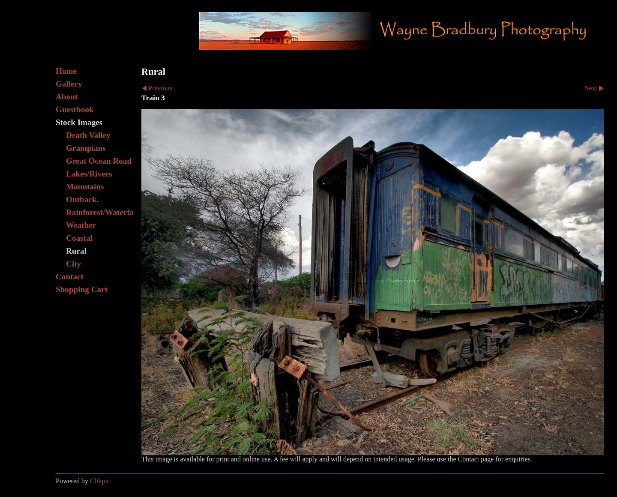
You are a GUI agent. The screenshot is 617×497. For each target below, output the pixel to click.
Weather (81, 225)
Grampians (86, 148)
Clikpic (100, 481)
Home (66, 70)
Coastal (79, 238)
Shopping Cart (82, 289)
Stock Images (79, 122)
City (73, 263)
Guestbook (75, 109)
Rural (76, 250)
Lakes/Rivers (89, 173)
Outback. (82, 199)
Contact (70, 276)
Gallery (69, 83)
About (67, 96)
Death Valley (88, 135)
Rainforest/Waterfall (99, 212)
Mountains (85, 186)
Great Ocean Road (99, 160)
